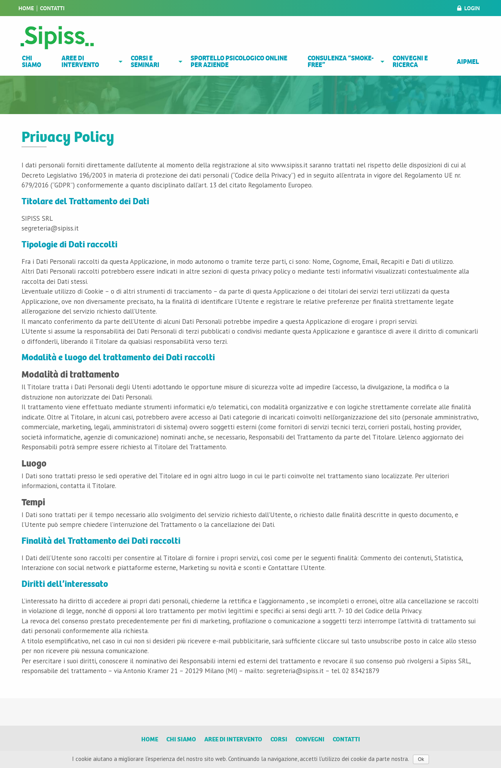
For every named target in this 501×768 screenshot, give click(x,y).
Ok (421, 759)
